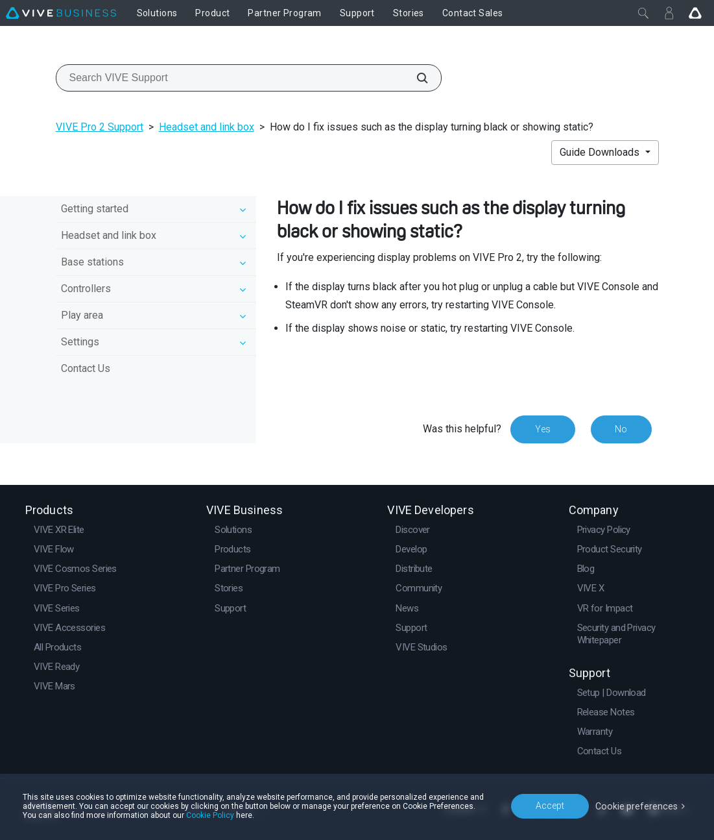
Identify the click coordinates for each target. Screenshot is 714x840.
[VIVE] (61, 12)
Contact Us (85, 368)
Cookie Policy (210, 815)
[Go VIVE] (695, 13)
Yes (542, 429)
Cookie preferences (637, 805)
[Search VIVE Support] (415, 78)
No (621, 429)
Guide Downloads (601, 152)
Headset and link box (206, 127)
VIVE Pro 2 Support (99, 127)
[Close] (643, 13)
